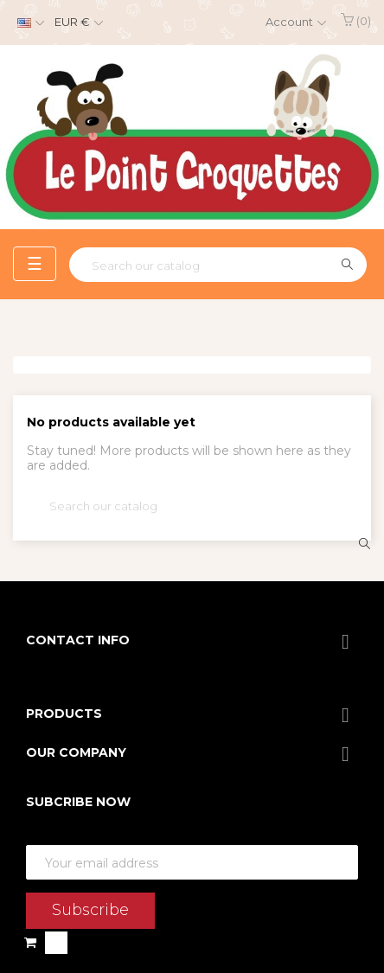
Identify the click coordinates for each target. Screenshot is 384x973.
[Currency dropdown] (76, 22)
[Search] (218, 265)
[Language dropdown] (28, 22)
